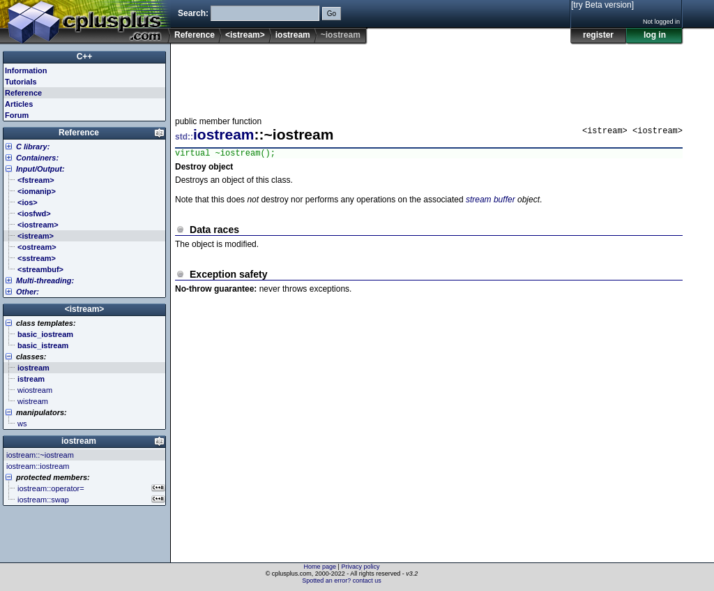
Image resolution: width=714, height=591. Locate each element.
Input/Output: (40, 169)
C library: (33, 146)
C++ (85, 56)
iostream (292, 35)
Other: (27, 291)
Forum (17, 115)
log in (655, 35)
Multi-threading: (45, 280)
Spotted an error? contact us (341, 580)
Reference (194, 35)
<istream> (245, 35)
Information (26, 70)
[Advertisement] (429, 76)
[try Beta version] (602, 5)
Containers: (37, 158)
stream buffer (490, 202)
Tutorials (21, 81)
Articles (19, 104)
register (598, 35)
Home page (320, 566)
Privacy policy (360, 566)
